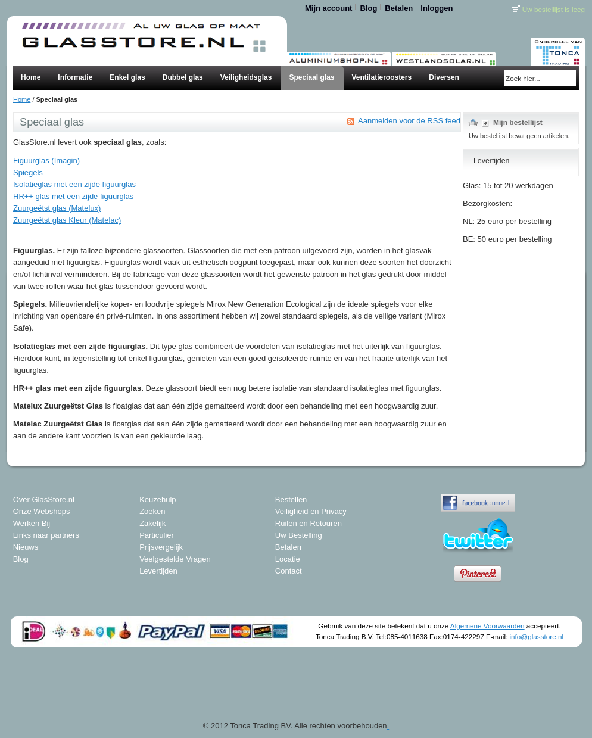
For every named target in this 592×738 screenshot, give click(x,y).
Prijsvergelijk (161, 547)
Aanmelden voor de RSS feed (409, 121)
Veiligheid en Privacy (311, 511)
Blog (368, 8)
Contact (288, 570)
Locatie (287, 559)
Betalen (399, 8)
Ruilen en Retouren (308, 523)
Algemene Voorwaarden (487, 626)
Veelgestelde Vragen (175, 559)
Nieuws (26, 547)
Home (21, 99)
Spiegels (28, 172)
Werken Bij (32, 523)
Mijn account (328, 8)
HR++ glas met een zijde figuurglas (73, 196)
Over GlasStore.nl (43, 499)
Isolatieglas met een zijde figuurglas (74, 184)
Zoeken (152, 511)
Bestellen (291, 499)
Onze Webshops (41, 511)
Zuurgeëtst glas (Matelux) (57, 208)
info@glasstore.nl (536, 636)
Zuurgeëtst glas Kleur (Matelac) (67, 220)
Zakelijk (152, 523)
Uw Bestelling (298, 535)
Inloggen (436, 8)
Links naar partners (46, 535)
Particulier (156, 535)
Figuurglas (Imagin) (46, 160)
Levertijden (158, 570)
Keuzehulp (157, 499)
